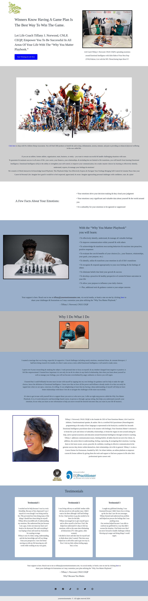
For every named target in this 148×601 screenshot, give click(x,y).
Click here (12, 146)
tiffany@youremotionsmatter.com (67, 297)
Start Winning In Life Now (26, 57)
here (123, 297)
